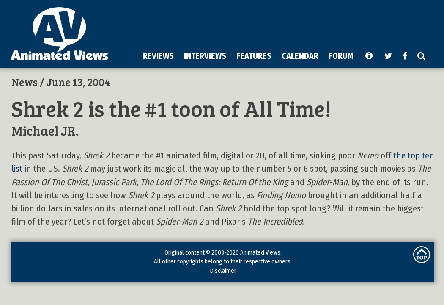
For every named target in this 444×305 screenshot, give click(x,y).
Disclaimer (223, 270)
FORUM (341, 56)
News (24, 82)
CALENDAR (300, 56)
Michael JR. (45, 130)
